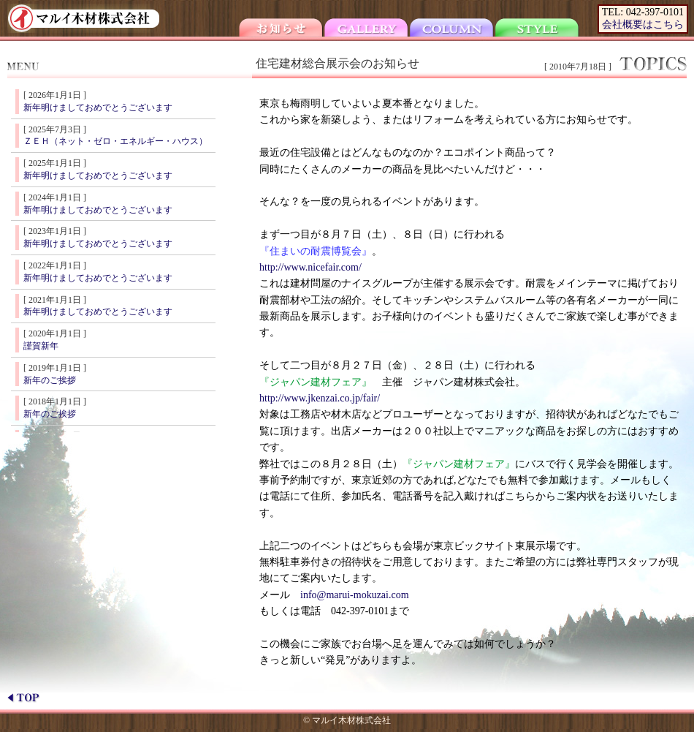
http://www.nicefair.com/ (310, 267)
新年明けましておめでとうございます (97, 107)
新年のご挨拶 (49, 380)
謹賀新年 (40, 346)
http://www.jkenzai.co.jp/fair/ (319, 398)
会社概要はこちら (643, 24)
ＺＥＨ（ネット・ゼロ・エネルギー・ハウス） (115, 141)
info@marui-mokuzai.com (354, 594)
